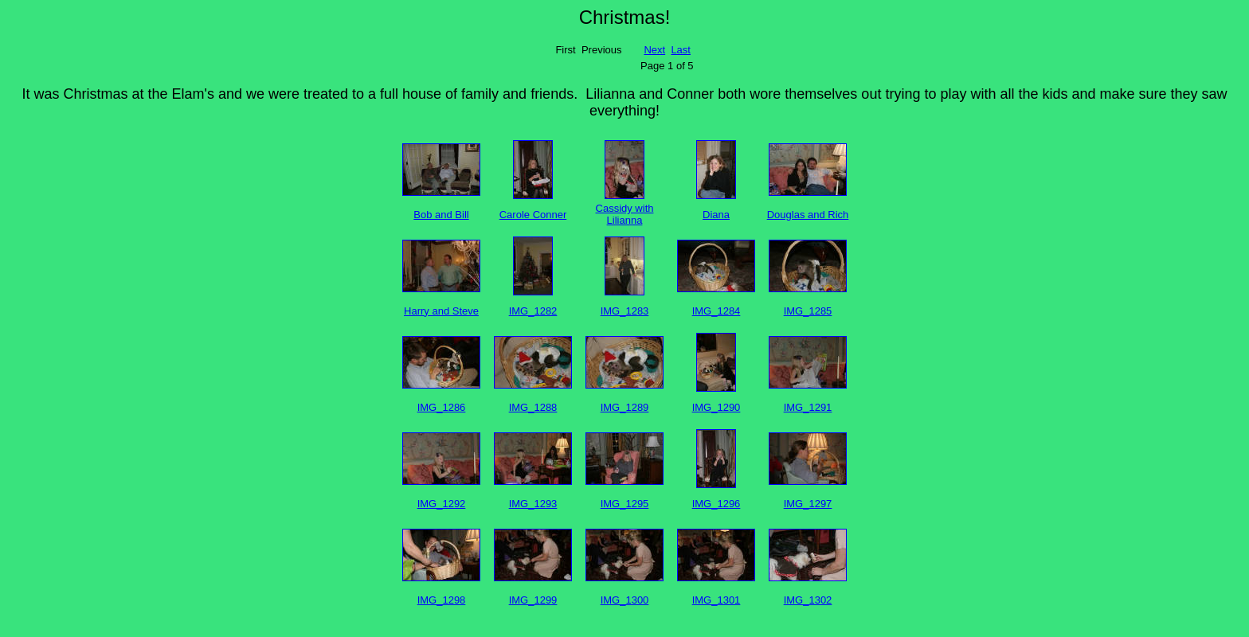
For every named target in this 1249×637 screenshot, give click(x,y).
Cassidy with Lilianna (625, 214)
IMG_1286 (441, 407)
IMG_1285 (808, 311)
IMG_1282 (533, 311)
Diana (716, 215)
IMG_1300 (625, 600)
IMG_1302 (808, 600)
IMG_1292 (441, 504)
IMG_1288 (533, 407)
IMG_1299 (533, 600)
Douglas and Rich (808, 215)
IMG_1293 (533, 504)
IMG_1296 (716, 504)
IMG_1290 (716, 407)
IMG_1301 (716, 600)
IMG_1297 (808, 504)
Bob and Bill (440, 215)
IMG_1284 (716, 311)
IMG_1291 (808, 407)
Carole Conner (533, 215)
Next (654, 50)
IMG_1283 (625, 311)
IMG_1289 (625, 407)
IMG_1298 (441, 600)
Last (681, 50)
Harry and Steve (441, 311)
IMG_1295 (625, 504)
